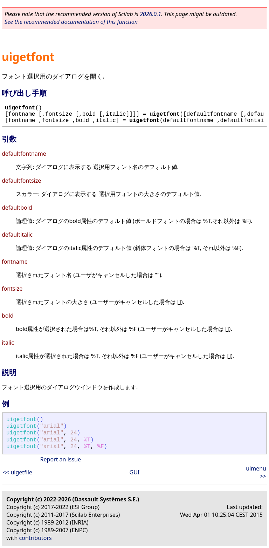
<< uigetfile (17, 472)
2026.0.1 (150, 14)
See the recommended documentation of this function (71, 22)
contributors (35, 538)
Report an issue (60, 459)
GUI (135, 472)
